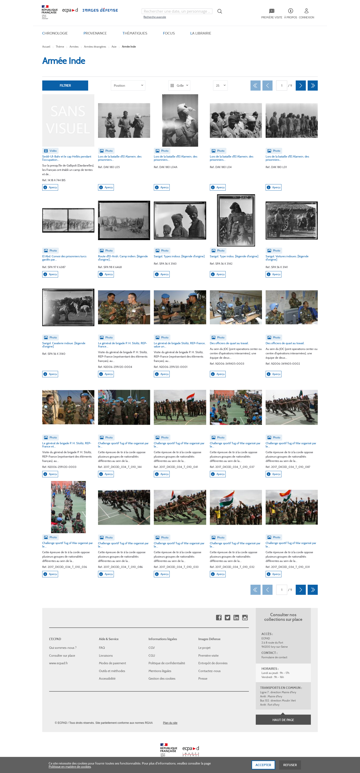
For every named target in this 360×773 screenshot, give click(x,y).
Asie (114, 46)
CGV (152, 648)
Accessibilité (107, 678)
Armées (74, 46)
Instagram (245, 618)
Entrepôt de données (213, 663)
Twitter (227, 618)
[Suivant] (301, 85)
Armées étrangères (95, 46)
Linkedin (236, 618)
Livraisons (106, 655)
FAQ (102, 648)
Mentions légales (160, 671)
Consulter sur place (62, 655)
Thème (60, 46)
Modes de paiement (112, 663)
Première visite (208, 655)
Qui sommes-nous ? (62, 648)
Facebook (219, 618)
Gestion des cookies (162, 678)
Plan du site (170, 722)
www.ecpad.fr (58, 663)
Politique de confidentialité (167, 663)
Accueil (46, 46)
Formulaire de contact (274, 657)
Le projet (204, 648)
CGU (152, 655)
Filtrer (65, 85)
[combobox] (177, 11)
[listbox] (128, 85)
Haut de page (283, 720)
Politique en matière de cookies (70, 768)
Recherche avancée (154, 17)
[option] (128, 85)
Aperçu (50, 187)
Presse (202, 678)
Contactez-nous (209, 671)
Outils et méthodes (112, 671)
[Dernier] (313, 85)
